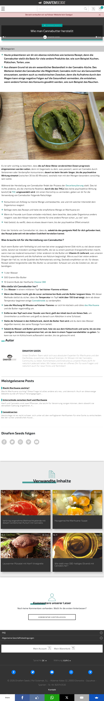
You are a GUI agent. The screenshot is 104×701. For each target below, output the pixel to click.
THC (14, 192)
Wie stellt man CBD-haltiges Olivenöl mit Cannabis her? (74, 564)
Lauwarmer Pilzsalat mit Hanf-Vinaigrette (23, 563)
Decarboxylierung (75, 185)
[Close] (99, 15)
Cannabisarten (10, 412)
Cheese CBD (40, 282)
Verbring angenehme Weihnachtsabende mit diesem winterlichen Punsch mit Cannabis (24, 521)
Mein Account (93, 8)
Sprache (37, 660)
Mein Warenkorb (99, 8)
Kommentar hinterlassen (52, 617)
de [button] (43, 660)
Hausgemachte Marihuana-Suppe (71, 520)
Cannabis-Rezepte (54, 25)
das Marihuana (91, 305)
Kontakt (52, 689)
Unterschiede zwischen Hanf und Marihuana (25, 400)
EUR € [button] (66, 660)
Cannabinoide (38, 300)
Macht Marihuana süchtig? (16, 388)
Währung (58, 660)
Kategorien (7, 48)
